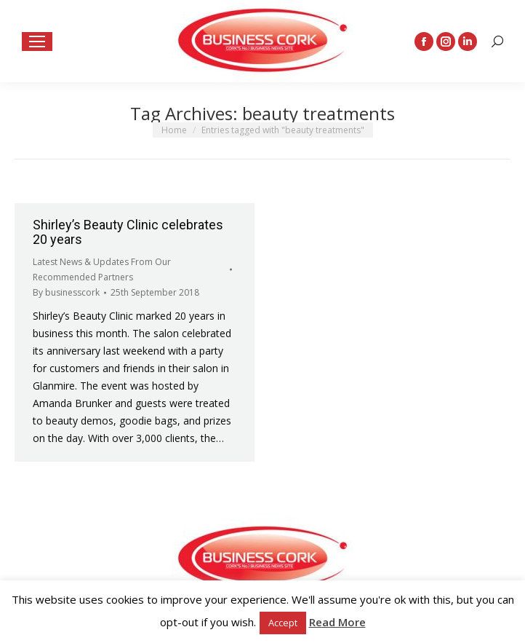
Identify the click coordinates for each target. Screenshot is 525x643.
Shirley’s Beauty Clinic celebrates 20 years (128, 232)
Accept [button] (282, 622)
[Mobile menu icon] (37, 41)
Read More (337, 622)
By (66, 292)
